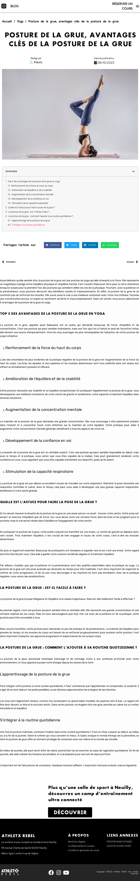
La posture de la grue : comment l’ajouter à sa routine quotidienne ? (40, 216)
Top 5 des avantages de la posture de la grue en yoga (34, 181)
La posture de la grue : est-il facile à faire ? (28, 212)
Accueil (7, 21)
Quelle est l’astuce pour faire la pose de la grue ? (31, 207)
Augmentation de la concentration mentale (33, 194)
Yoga (20, 21)
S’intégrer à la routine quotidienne (28, 225)
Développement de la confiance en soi (30, 198)
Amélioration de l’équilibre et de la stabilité (32, 190)
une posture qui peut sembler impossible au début (103, 452)
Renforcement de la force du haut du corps (32, 185)
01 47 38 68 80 (9, 859)
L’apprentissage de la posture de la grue (31, 220)
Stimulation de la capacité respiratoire (30, 203)
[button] (137, 6)
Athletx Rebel (18, 835)
